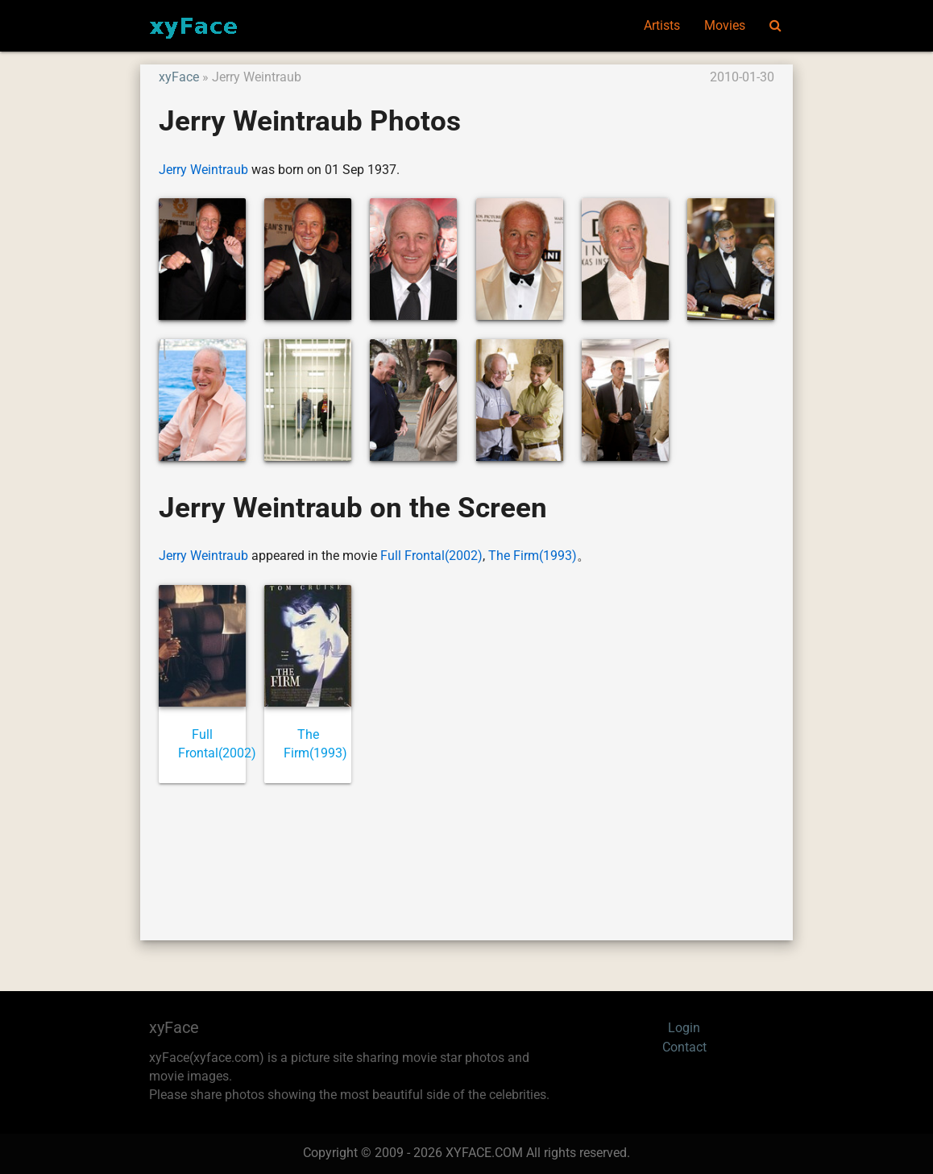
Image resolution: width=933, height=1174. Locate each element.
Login (684, 1028)
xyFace (179, 77)
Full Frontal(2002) (431, 556)
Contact (684, 1047)
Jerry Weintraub (203, 170)
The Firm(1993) (532, 556)
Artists (662, 26)
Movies (724, 26)
